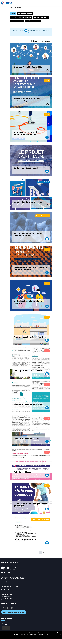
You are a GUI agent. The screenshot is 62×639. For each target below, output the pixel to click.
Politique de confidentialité (9, 598)
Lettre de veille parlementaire (21, 17)
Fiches (13, 21)
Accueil (11, 7)
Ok (24, 636)
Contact (3, 600)
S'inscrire (5, 628)
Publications (18, 7)
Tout (13, 13)
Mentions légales (6, 596)
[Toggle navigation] (59, 3)
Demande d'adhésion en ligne (13, 612)
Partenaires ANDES (6, 594)
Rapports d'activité (40, 17)
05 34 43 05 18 (14, 586)
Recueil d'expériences (25, 13)
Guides (21, 21)
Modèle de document (33, 21)
